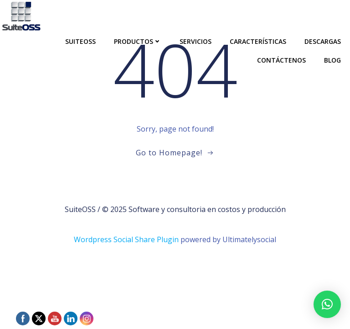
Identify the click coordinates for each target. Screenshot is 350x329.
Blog (332, 60)
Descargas (322, 41)
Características (258, 41)
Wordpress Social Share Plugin (127, 239)
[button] (327, 304)
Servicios (195, 41)
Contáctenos (281, 60)
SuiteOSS (80, 41)
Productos (137, 41)
